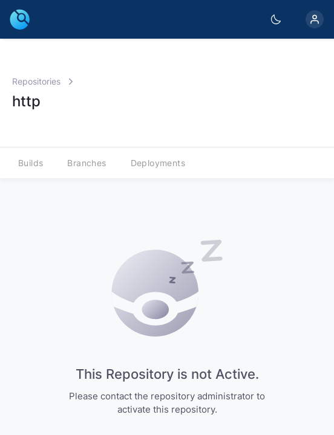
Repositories (36, 81)
